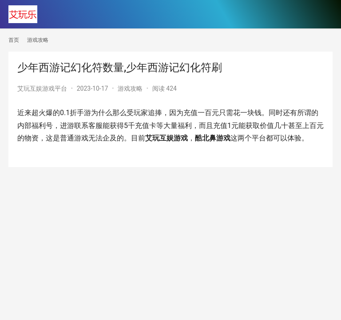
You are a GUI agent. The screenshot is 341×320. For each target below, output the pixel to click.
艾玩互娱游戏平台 (42, 88)
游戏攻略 (130, 88)
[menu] (323, 14)
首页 (13, 40)
